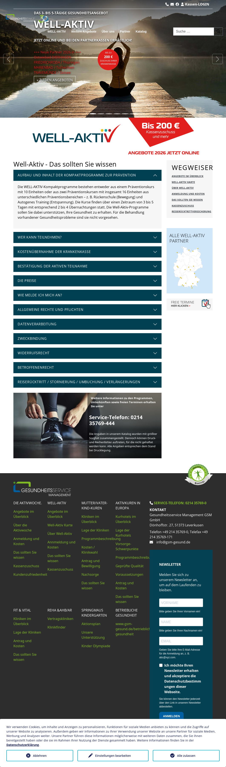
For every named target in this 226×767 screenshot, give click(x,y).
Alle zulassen (186, 756)
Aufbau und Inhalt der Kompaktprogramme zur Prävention (77, 175)
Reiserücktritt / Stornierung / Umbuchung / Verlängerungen (79, 382)
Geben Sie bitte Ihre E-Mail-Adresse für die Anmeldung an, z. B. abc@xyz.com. (179, 653)
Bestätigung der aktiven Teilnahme (52, 266)
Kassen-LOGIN (195, 4)
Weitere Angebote (83, 31)
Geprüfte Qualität (130, 566)
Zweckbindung (32, 338)
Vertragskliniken (60, 618)
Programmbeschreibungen (137, 557)
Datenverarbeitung (37, 324)
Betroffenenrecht (36, 367)
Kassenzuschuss (26, 566)
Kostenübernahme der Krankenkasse (54, 251)
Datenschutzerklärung (22, 745)
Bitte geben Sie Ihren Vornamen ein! (179, 611)
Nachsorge (90, 574)
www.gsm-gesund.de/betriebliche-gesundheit (135, 628)
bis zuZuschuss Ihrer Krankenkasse (108, 58)
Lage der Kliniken (95, 530)
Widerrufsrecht (34, 353)
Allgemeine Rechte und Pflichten (50, 309)
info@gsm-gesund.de (173, 542)
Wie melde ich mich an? (40, 295)
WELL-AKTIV (56, 31)
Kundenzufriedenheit (30, 574)
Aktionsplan (91, 623)
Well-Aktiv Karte (60, 525)
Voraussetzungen (129, 574)
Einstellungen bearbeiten (113, 756)
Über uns (108, 31)
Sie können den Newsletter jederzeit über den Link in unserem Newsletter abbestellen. (180, 702)
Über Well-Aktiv (59, 533)
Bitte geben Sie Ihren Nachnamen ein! (180, 630)
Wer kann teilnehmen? (40, 237)
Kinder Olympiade (96, 646)
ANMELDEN (171, 716)
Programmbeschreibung (101, 538)
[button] (8, 59)
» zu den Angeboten (55, 80)
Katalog (141, 31)
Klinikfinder (56, 627)
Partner (125, 31)
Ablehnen (40, 756)
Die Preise (27, 280)
